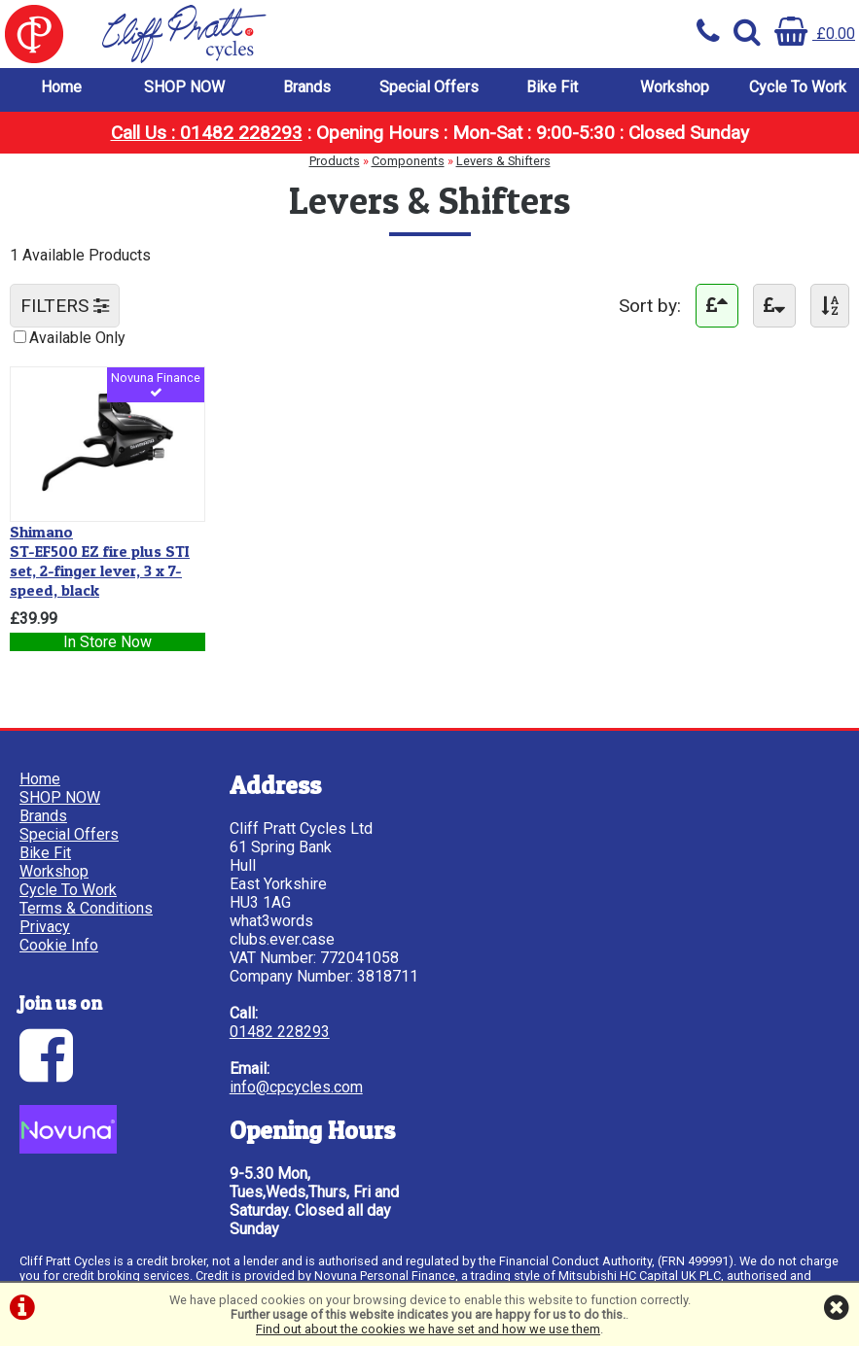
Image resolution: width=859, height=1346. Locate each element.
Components (408, 161)
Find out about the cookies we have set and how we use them (428, 1329)
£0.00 (814, 33)
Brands (307, 87)
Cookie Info (58, 945)
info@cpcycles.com (296, 1087)
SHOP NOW (184, 87)
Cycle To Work (797, 87)
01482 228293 (280, 1031)
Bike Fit (552, 87)
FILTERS (64, 305)
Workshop (674, 87)
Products (334, 161)
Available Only (77, 337)
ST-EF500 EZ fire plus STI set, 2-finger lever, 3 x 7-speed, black (100, 561)
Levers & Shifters (503, 161)
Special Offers (429, 87)
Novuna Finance (155, 384)
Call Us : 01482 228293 (207, 132)
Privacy (44, 926)
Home (61, 87)
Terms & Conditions (86, 908)
